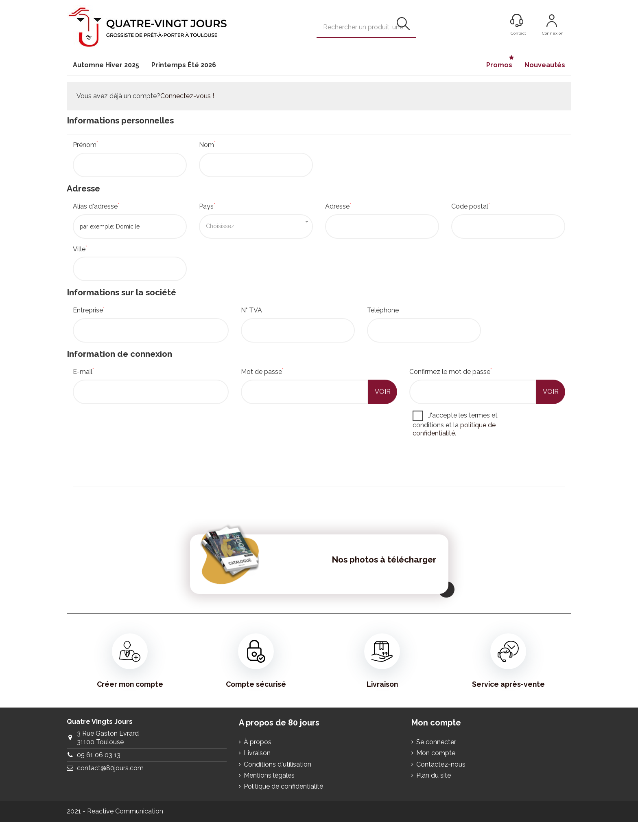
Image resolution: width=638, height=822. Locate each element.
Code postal (470, 206)
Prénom (85, 145)
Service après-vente (508, 660)
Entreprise (89, 310)
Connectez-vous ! (187, 96)
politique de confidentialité (454, 429)
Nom (207, 145)
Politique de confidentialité (283, 786)
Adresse (338, 206)
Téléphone (383, 310)
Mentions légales (269, 775)
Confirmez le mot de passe (450, 372)
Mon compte (435, 753)
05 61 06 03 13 (98, 755)
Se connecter (436, 742)
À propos (257, 742)
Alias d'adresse (96, 206)
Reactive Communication (125, 811)
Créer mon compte (130, 660)
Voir (383, 392)
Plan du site (433, 775)
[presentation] (135, 463)
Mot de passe (262, 372)
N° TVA (251, 310)
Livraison (382, 660)
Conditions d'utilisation (277, 764)
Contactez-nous (440, 764)
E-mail (83, 372)
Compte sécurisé (256, 660)
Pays (207, 206)
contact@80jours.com (110, 768)
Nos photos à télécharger (384, 559)
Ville (80, 249)
